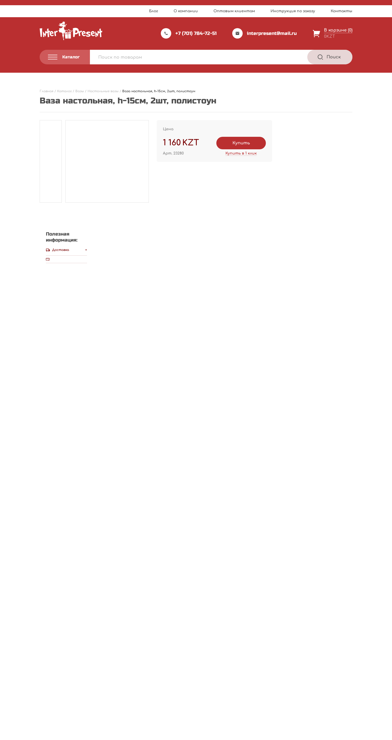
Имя (46, 388)
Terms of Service (241, 734)
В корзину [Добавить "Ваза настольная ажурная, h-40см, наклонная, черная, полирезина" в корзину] (324, 608)
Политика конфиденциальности (67, 708)
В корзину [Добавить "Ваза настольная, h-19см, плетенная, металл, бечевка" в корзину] (111, 608)
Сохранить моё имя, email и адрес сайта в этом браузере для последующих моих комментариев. (158, 437)
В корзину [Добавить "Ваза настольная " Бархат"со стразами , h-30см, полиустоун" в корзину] (218, 608)
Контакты (341, 11)
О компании (186, 11)
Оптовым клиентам (234, 11)
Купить (241, 143)
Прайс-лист (159, 666)
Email (47, 413)
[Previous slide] (334, 499)
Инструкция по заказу (293, 11)
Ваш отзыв (54, 339)
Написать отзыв (246, 246)
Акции (153, 687)
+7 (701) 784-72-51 (189, 33)
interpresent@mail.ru (264, 33)
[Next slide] (347, 499)
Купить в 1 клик (241, 153)
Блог (153, 11)
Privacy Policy (213, 734)
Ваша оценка (56, 330)
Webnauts (202, 723)
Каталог (211, 666)
